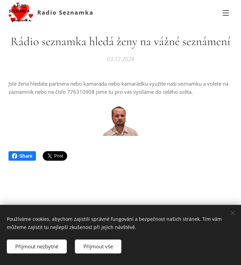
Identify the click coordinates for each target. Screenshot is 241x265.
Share (22, 156)
